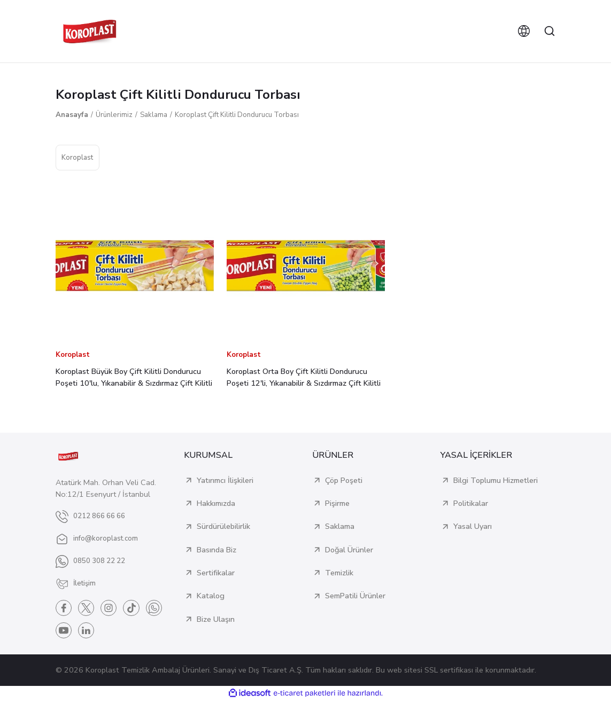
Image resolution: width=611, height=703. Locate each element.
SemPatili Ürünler (355, 595)
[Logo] (90, 31)
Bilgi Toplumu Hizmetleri (495, 480)
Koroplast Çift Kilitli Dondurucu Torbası (237, 115)
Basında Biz (216, 549)
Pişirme (337, 503)
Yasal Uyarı (472, 526)
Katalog (211, 595)
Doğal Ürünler (349, 549)
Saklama (339, 526)
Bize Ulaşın (216, 619)
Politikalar (470, 503)
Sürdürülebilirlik (223, 526)
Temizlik (339, 572)
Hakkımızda (216, 503)
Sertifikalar (216, 572)
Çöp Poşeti (343, 480)
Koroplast (73, 355)
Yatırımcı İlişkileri (225, 480)
